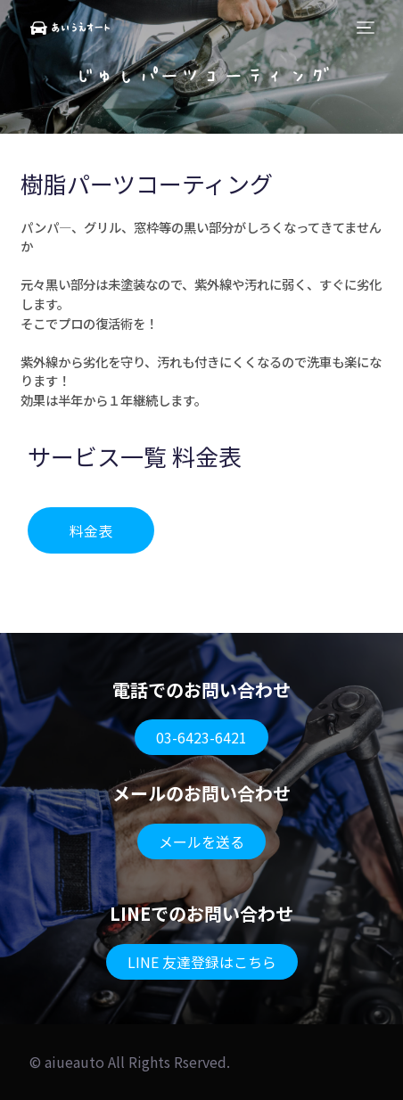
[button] (91, 530)
